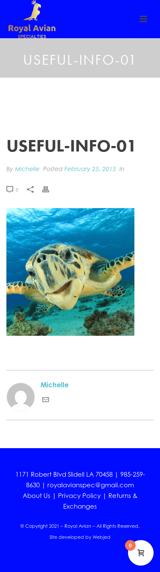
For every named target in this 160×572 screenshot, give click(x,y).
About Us (36, 496)
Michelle (27, 168)
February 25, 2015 (90, 168)
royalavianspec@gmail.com (90, 485)
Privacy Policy (79, 496)
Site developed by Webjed (80, 537)
